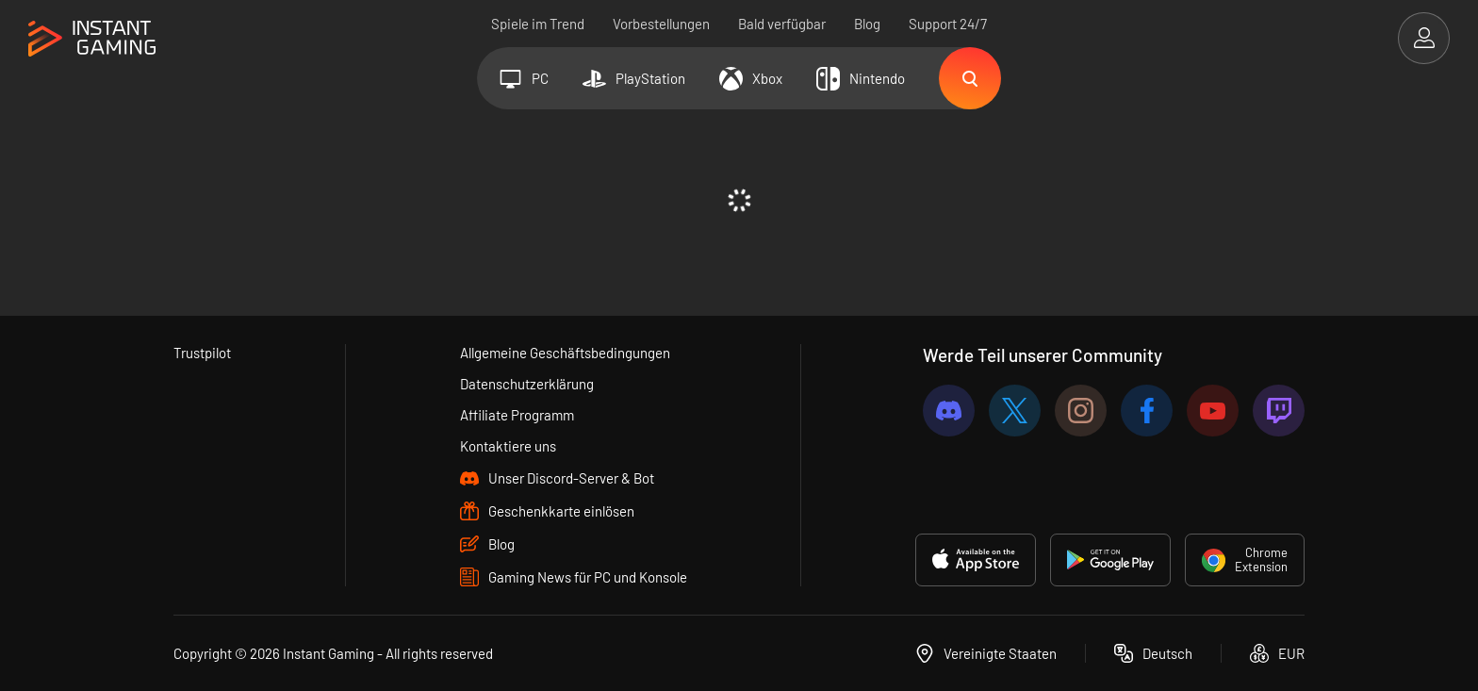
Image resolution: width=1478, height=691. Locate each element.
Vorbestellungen (661, 23)
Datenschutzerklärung (527, 383)
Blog (867, 23)
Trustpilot (202, 352)
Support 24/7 (948, 23)
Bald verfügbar (782, 23)
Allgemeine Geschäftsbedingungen (565, 352)
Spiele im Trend (537, 23)
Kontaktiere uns (508, 445)
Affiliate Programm (517, 414)
